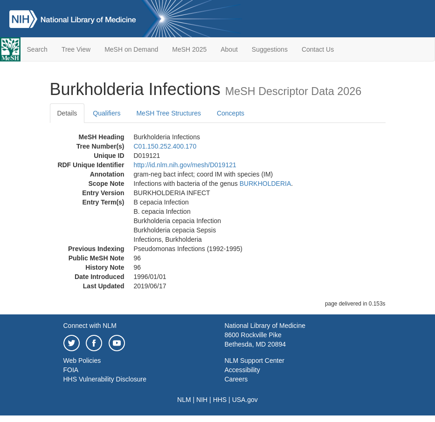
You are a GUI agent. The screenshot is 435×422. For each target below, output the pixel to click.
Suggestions (270, 49)
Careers (236, 379)
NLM (184, 399)
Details (67, 113)
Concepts (230, 113)
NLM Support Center (254, 360)
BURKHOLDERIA (265, 183)
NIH (201, 399)
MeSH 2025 (189, 49)
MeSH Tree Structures (168, 113)
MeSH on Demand (131, 49)
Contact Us (318, 49)
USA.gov (245, 399)
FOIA (71, 370)
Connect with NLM (90, 325)
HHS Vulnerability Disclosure (104, 379)
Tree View (76, 49)
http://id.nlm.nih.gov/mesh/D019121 (185, 165)
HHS (220, 399)
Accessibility (242, 370)
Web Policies (82, 360)
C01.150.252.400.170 (165, 146)
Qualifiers (106, 113)
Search (37, 49)
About (229, 49)
